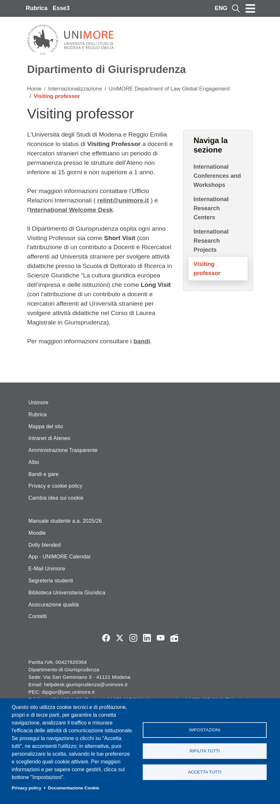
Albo (34, 462)
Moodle (37, 533)
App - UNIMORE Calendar (60, 556)
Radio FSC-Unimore (174, 638)
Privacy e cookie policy (55, 486)
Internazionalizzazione (75, 89)
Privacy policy (26, 788)
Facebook (106, 638)
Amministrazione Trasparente (63, 450)
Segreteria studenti (51, 580)
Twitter (120, 638)
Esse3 (61, 8)
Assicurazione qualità (54, 604)
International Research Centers (211, 208)
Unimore (39, 402)
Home (34, 89)
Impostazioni (204, 729)
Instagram (133, 638)
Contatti (38, 616)
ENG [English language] (221, 8)
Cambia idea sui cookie (56, 498)
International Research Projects (211, 240)
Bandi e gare (44, 474)
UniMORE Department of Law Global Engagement (169, 89)
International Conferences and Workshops (217, 176)
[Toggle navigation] (250, 8)
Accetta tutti (205, 772)
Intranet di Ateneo (49, 438)
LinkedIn (147, 638)
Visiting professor (207, 268)
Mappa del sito (46, 426)
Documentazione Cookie (73, 788)
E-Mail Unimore (47, 568)
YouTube (160, 638)
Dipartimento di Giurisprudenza (106, 69)
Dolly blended (45, 545)
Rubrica (37, 8)
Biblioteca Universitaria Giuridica (67, 592)
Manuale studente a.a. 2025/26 (65, 521)
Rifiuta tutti (204, 751)
